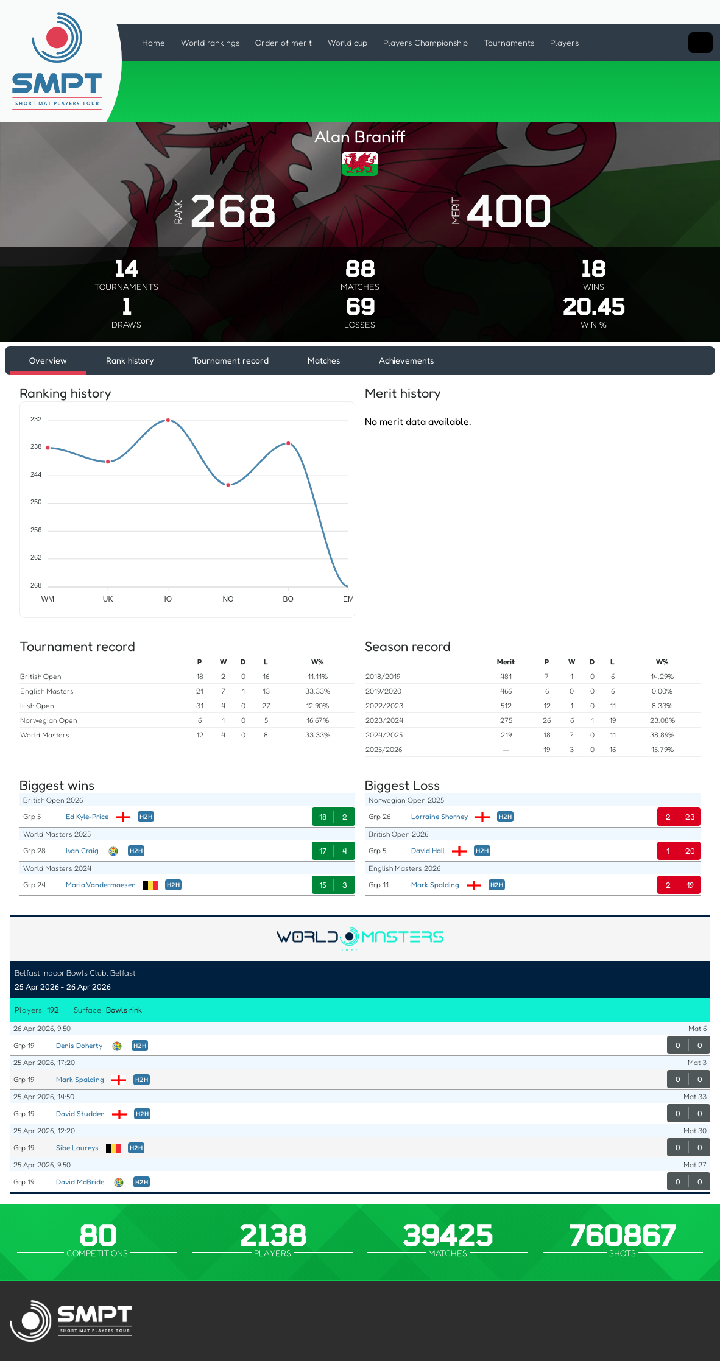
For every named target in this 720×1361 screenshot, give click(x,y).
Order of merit (283, 42)
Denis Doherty (79, 1045)
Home (153, 42)
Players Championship (425, 42)
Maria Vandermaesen (101, 884)
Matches (324, 360)
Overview (48, 360)
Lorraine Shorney (439, 816)
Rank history (130, 360)
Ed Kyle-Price (87, 816)
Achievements (406, 360)
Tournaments (509, 42)
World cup (347, 42)
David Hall (428, 850)
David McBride (80, 1181)
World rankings (210, 42)
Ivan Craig (82, 850)
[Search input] (700, 42)
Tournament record (230, 360)
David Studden (80, 1113)
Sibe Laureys (77, 1147)
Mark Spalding (435, 884)
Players (564, 42)
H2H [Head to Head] (145, 816)
